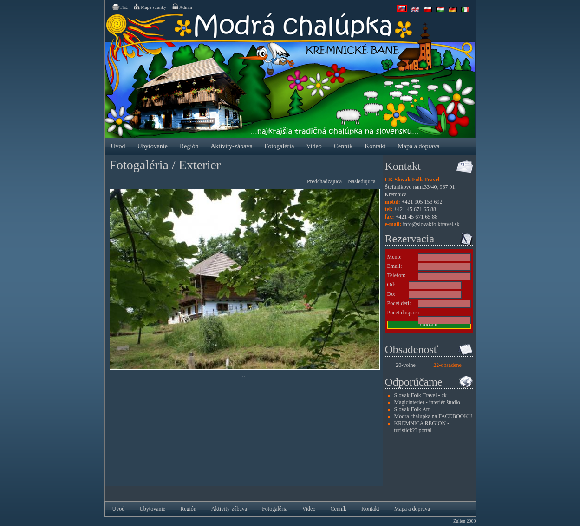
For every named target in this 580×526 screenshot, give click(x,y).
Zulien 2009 (464, 521)
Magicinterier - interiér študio (427, 402)
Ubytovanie (152, 146)
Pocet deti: (399, 303)
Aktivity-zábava (231, 146)
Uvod (118, 146)
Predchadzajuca (324, 181)
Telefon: (396, 275)
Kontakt (375, 146)
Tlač (119, 6)
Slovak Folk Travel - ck (420, 395)
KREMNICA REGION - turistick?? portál (422, 426)
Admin (181, 6)
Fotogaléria (279, 146)
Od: (391, 284)
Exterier (200, 165)
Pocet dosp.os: (403, 312)
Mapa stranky (149, 6)
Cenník (343, 146)
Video (313, 146)
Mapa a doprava (418, 146)
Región (189, 146)
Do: (391, 294)
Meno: (394, 256)
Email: (394, 266)
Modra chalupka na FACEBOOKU (433, 416)
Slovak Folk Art (412, 409)
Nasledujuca (361, 181)
